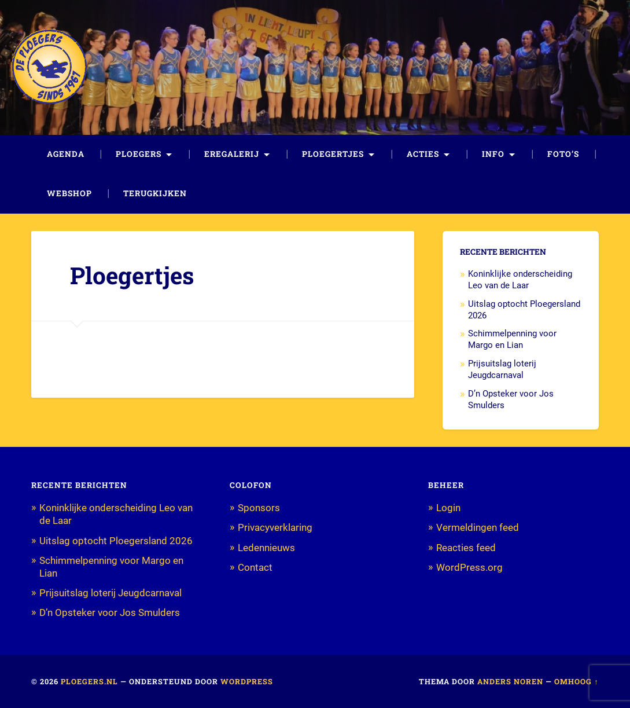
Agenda (65, 154)
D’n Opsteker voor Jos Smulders (109, 612)
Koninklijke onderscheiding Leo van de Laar (520, 280)
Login (448, 507)
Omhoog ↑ (576, 681)
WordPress (246, 681)
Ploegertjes (333, 154)
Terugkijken (155, 193)
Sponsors (259, 507)
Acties (423, 154)
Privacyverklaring (275, 527)
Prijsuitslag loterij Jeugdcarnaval (502, 369)
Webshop (69, 193)
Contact (255, 567)
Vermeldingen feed (477, 527)
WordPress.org (469, 567)
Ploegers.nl (89, 681)
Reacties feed (466, 547)
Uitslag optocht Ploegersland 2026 (116, 540)
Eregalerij (231, 154)
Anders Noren (510, 681)
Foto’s (563, 154)
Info (493, 154)
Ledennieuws (266, 547)
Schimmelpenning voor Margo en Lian (512, 339)
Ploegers (138, 154)
